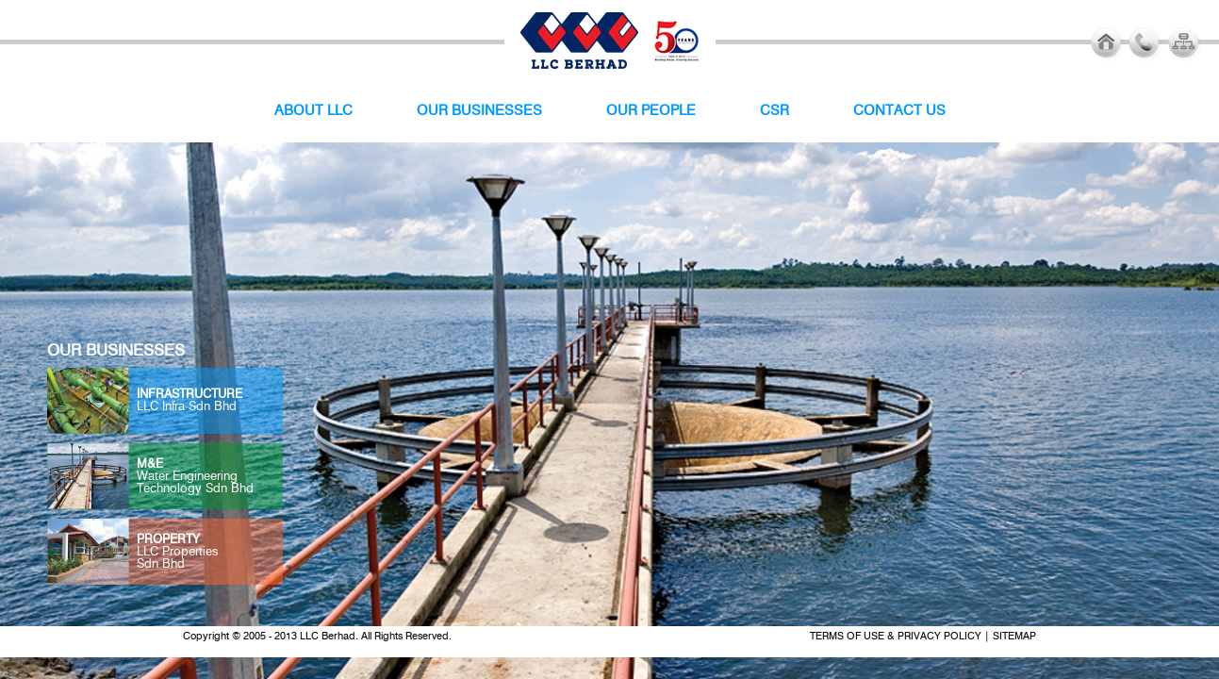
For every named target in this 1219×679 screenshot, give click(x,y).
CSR (774, 111)
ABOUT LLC (313, 111)
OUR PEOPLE (651, 111)
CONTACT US (899, 111)
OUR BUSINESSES (479, 111)
